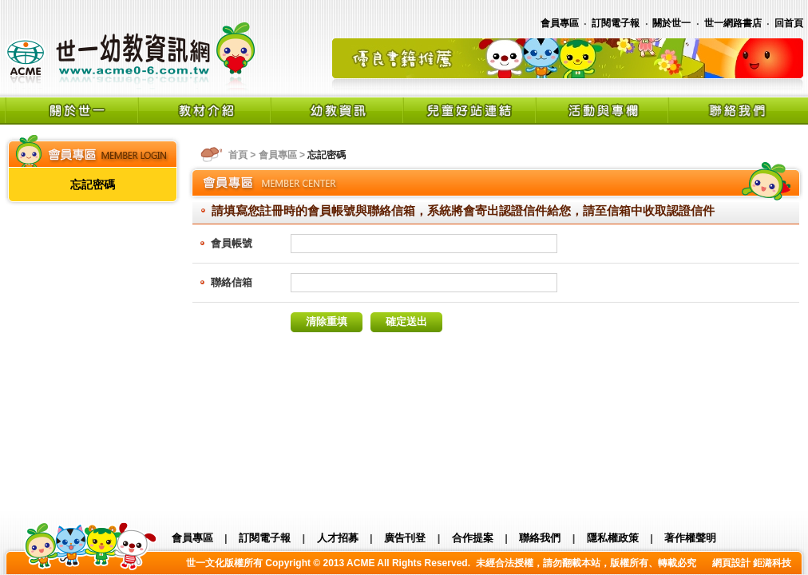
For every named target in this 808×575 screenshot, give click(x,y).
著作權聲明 (690, 538)
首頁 (238, 155)
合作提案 (472, 538)
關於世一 (671, 23)
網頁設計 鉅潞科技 (751, 563)
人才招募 (337, 538)
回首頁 (788, 23)
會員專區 (560, 23)
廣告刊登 (405, 538)
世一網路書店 (733, 23)
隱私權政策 (613, 538)
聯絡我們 (539, 538)
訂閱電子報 (616, 23)
